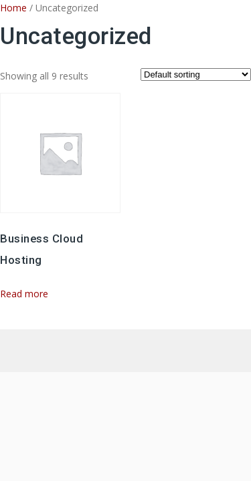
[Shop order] (196, 74)
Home (13, 7)
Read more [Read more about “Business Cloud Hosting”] (24, 293)
